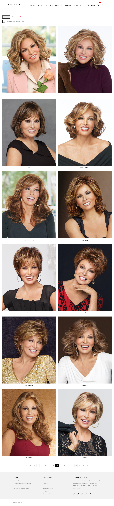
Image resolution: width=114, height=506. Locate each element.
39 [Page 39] (68, 465)
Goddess (85, 385)
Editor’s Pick (29, 95)
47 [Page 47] (83, 465)
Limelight (29, 457)
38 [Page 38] (64, 465)
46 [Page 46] (80, 465)
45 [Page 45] (76, 465)
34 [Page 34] (49, 465)
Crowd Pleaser (85, 167)
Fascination (29, 385)
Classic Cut (29, 167)
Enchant (29, 312)
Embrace (85, 240)
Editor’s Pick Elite (84, 95)
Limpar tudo (6, 17)
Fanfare (85, 312)
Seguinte (87, 465)
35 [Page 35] (53, 465)
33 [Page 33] (45, 465)
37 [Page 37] (61, 465)
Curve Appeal (29, 240)
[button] (98, 5)
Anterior (26, 465)
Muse (85, 457)
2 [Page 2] (34, 465)
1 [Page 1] (30, 465)
